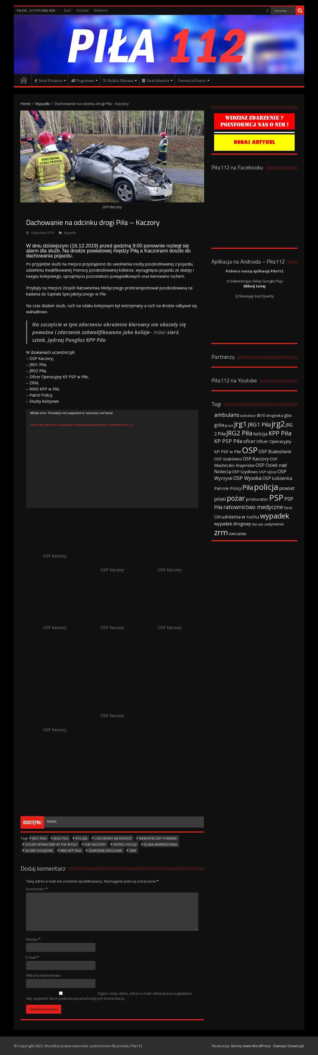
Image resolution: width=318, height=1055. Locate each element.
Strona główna (24, 80)
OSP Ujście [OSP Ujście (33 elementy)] (268, 472)
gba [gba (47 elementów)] (287, 415)
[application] (112, 459)
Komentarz (36, 888)
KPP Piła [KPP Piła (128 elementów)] (280, 433)
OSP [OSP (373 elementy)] (250, 450)
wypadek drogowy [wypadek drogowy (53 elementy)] (232, 524)
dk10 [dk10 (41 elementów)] (261, 415)
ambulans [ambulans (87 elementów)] (226, 415)
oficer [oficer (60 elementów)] (249, 441)
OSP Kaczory (95, 844)
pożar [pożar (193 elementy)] (236, 498)
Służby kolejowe (39, 850)
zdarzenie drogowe (105, 850)
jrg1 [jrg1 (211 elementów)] (240, 423)
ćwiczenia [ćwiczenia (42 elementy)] (237, 533)
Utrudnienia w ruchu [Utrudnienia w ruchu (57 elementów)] (236, 517)
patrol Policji (125, 844)
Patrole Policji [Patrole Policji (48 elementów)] (228, 488)
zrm (132, 850)
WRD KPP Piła (70, 850)
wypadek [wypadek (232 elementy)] (274, 516)
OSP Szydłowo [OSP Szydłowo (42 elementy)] (245, 471)
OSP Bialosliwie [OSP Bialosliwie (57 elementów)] (275, 451)
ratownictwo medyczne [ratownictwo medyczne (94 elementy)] (253, 507)
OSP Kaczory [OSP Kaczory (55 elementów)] (256, 459)
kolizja (81, 838)
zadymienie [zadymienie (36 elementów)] (274, 524)
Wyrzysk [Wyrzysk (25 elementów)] (257, 524)
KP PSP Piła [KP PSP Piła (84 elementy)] (228, 441)
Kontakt (83, 10)
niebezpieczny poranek (158, 838)
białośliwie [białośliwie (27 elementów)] (248, 416)
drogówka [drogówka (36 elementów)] (274, 415)
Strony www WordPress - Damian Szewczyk (267, 1045)
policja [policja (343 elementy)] (266, 486)
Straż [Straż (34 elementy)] (288, 507)
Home (26, 103)
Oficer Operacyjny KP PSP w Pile (51, 844)
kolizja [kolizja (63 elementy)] (260, 433)
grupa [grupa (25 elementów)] (229, 425)
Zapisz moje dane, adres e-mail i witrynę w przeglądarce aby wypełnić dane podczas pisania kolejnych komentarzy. (109, 996)
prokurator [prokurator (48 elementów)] (257, 499)
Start (67, 10)
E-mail (32, 957)
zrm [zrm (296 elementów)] (221, 532)
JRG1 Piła (39, 838)
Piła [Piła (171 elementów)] (247, 487)
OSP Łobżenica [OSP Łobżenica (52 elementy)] (277, 478)
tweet (51, 821)
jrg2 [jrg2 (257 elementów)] (278, 424)
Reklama (100, 10)
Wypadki (42, 103)
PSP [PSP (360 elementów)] (276, 497)
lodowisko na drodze (113, 838)
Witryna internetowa (43, 975)
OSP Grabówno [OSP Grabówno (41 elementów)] (228, 459)
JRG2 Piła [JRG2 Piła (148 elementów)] (239, 433)
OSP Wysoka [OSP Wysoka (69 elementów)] (247, 478)
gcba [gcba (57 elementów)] (219, 425)
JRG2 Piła (61, 838)
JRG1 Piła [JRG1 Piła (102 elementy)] (259, 424)
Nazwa (33, 939)
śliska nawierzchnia (160, 844)
